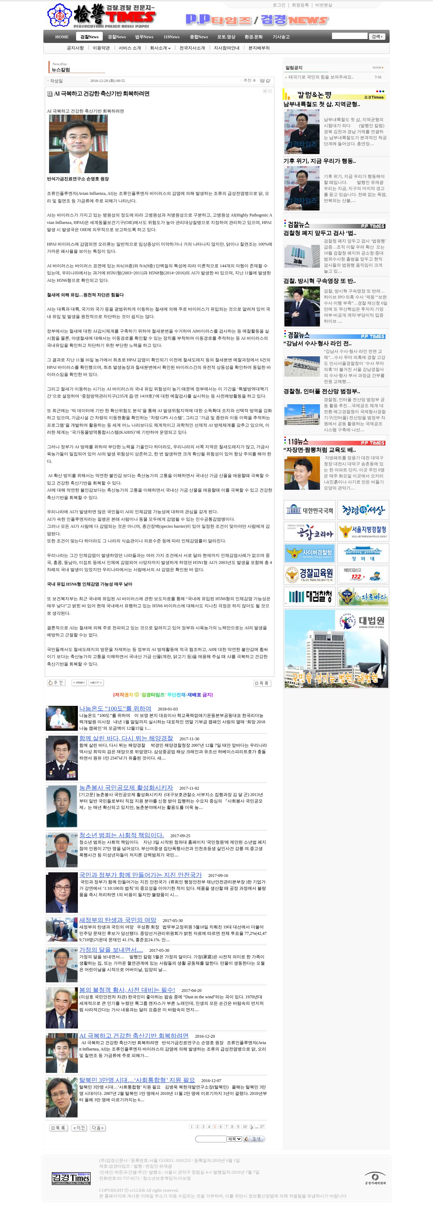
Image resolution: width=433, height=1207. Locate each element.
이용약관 (101, 47)
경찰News (117, 36)
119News (172, 36)
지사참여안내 (227, 47)
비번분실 (323, 4)
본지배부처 (259, 47)
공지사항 (75, 47)
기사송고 (281, 36)
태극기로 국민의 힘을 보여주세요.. (319, 77)
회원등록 (300, 4)
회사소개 (160, 47)
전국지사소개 (192, 47)
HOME (62, 36)
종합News (199, 36)
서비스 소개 (130, 47)
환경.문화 (254, 36)
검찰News (89, 36)
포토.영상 (226, 36)
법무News (144, 36)
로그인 (279, 4)
